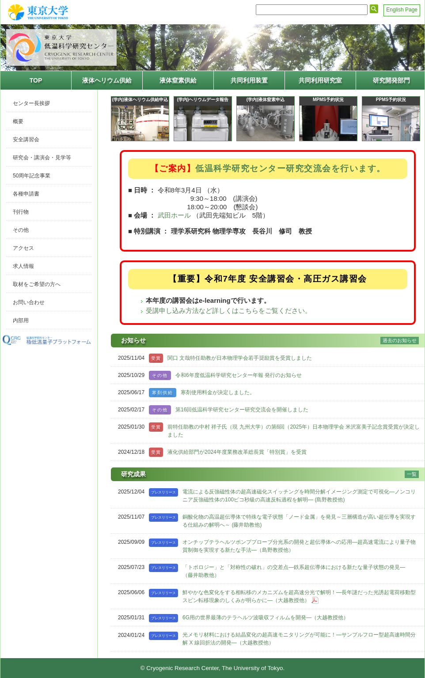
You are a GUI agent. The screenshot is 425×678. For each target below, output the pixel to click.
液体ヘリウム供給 (107, 80)
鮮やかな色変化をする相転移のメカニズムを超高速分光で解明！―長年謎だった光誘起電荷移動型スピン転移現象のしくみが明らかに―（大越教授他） (299, 596)
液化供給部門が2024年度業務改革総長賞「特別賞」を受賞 (237, 452)
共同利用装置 (249, 80)
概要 (18, 121)
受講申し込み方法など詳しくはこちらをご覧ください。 (228, 310)
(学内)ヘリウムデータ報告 (203, 99)
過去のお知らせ (400, 340)
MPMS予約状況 (328, 99)
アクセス (23, 248)
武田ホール (174, 215)
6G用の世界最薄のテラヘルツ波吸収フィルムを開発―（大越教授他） (265, 617)
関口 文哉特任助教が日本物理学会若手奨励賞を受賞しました (239, 358)
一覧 (412, 474)
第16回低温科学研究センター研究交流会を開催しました (241, 410)
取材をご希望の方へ (37, 284)
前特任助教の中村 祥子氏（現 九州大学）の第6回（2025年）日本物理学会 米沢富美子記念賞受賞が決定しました (293, 431)
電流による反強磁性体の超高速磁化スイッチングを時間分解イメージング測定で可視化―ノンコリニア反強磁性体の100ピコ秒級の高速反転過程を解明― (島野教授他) (299, 496)
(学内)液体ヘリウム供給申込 (140, 99)
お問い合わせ (29, 302)
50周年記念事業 (31, 176)
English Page (401, 10)
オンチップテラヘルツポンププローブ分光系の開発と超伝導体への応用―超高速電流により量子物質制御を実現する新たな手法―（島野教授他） (299, 546)
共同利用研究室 (320, 80)
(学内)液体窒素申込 (266, 99)
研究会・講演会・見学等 (42, 157)
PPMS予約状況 (391, 99)
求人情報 (23, 266)
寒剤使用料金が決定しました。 (218, 392)
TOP (36, 80)
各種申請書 (26, 194)
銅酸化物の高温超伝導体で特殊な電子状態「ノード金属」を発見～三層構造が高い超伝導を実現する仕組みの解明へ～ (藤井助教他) (299, 521)
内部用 (21, 320)
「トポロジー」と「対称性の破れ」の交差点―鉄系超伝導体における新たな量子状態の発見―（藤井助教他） (293, 571)
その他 (21, 230)
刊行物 (21, 212)
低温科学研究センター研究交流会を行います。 (290, 168)
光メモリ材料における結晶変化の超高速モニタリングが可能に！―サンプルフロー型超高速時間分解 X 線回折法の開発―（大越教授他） (299, 639)
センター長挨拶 (31, 103)
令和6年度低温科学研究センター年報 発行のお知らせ (238, 375)
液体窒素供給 (178, 80)
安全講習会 (26, 139)
